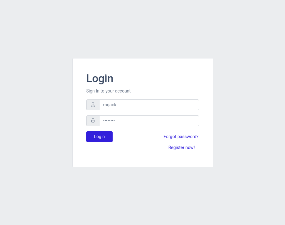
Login (99, 136)
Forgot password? (181, 136)
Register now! (181, 147)
